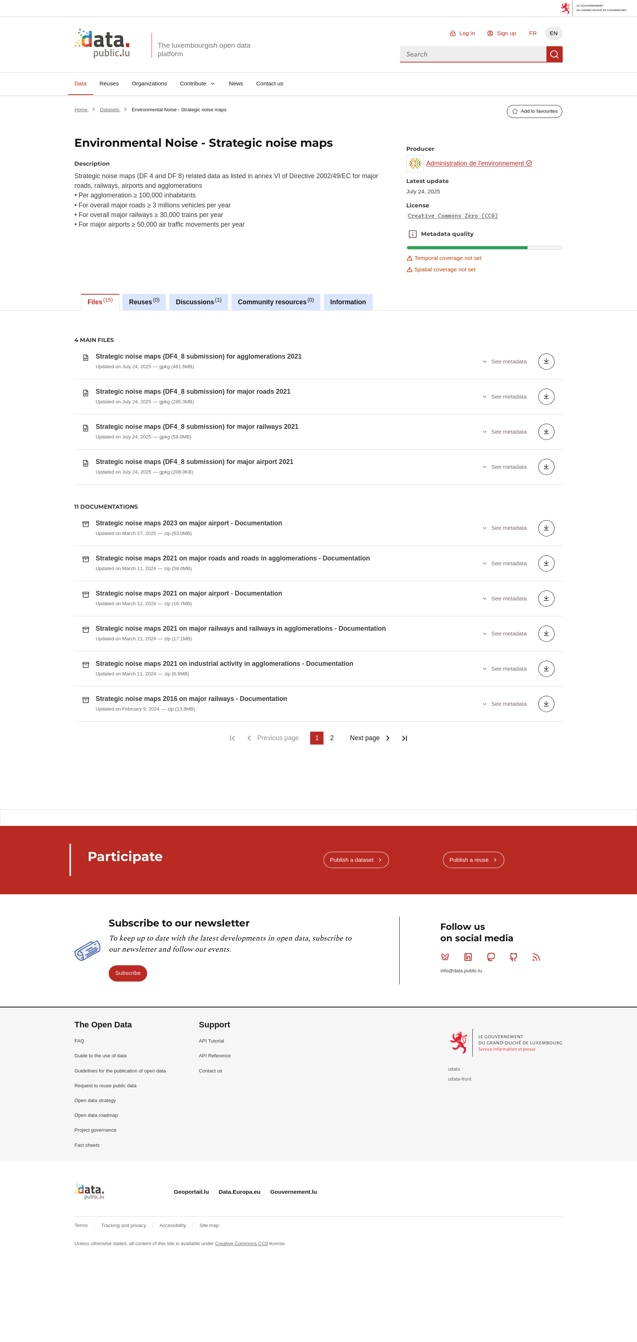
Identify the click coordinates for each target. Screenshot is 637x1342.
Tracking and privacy (124, 1225)
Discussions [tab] (199, 301)
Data (80, 83)
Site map (209, 1225)
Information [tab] (348, 302)
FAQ (79, 1041)
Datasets (110, 109)
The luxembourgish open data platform (203, 49)
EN (554, 33)
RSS (538, 957)
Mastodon (492, 957)
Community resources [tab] (276, 301)
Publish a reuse (469, 860)
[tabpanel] (318, 559)
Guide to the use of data (100, 1055)
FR (533, 33)
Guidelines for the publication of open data (120, 1071)
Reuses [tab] (144, 301)
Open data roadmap (96, 1115)
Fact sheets (86, 1145)
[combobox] (473, 54)
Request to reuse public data (105, 1085)
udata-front (459, 1079)
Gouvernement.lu (293, 1192)
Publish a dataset (351, 860)
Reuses (109, 83)
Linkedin (469, 957)
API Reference (215, 1055)
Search (554, 54)
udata (454, 1069)
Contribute (193, 83)
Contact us (270, 83)
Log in (467, 33)
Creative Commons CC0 (241, 1243)
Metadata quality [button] (413, 234)
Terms (81, 1225)
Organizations (149, 83)
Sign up (506, 33)
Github (515, 957)
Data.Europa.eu (240, 1192)
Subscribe (127, 973)
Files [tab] (100, 301)
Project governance (95, 1130)
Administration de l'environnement (479, 163)
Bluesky (446, 957)
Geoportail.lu (191, 1192)
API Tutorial (211, 1041)
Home (81, 109)
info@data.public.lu (461, 970)
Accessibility (173, 1225)
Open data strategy (95, 1100)
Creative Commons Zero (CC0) (453, 216)
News (236, 83)
